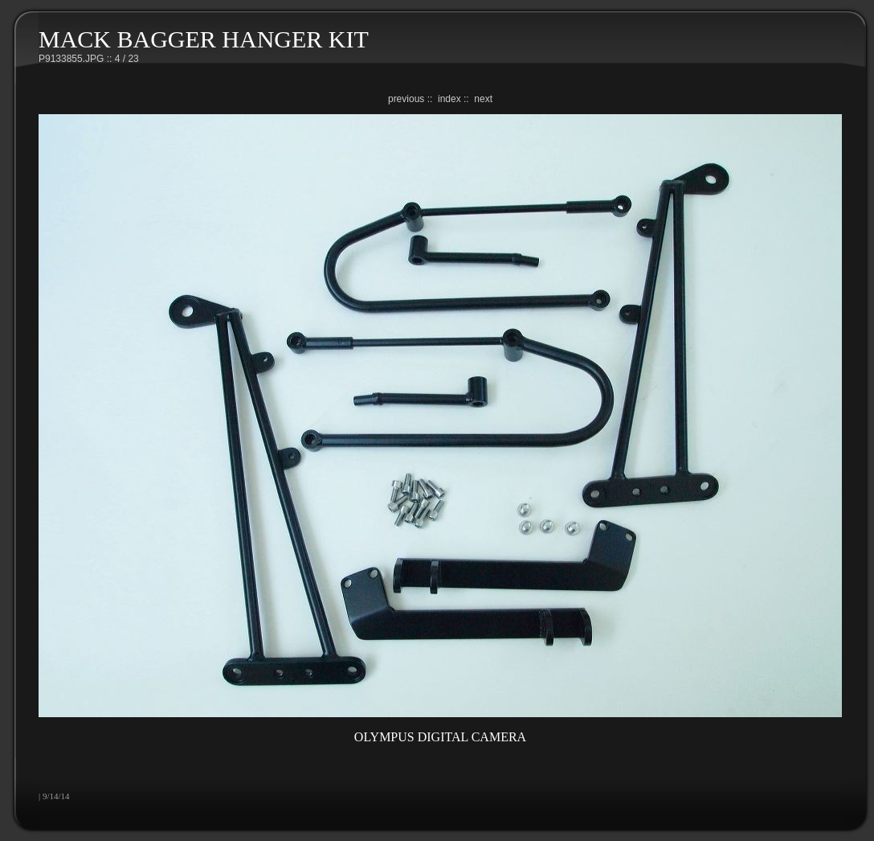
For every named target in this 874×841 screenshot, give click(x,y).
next (483, 99)
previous (406, 99)
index (449, 99)
